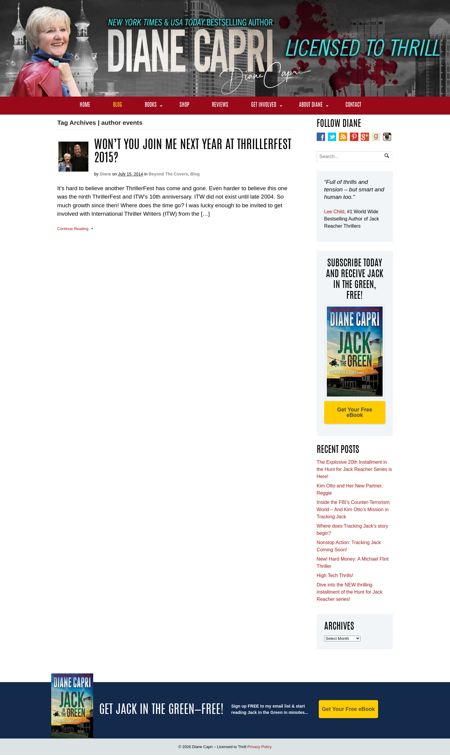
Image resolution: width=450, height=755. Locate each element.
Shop (184, 105)
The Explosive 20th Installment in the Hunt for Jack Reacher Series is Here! (354, 469)
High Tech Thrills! (335, 575)
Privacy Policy (259, 747)
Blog (117, 105)
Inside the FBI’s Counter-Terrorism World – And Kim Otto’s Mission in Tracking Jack (353, 509)
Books (151, 105)
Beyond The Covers (168, 174)
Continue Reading (72, 228)
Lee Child (334, 211)
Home (85, 105)
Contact (353, 105)
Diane (105, 174)
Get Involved (263, 105)
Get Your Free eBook (354, 412)
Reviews (220, 105)
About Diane (311, 105)
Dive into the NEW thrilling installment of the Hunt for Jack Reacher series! (350, 592)
